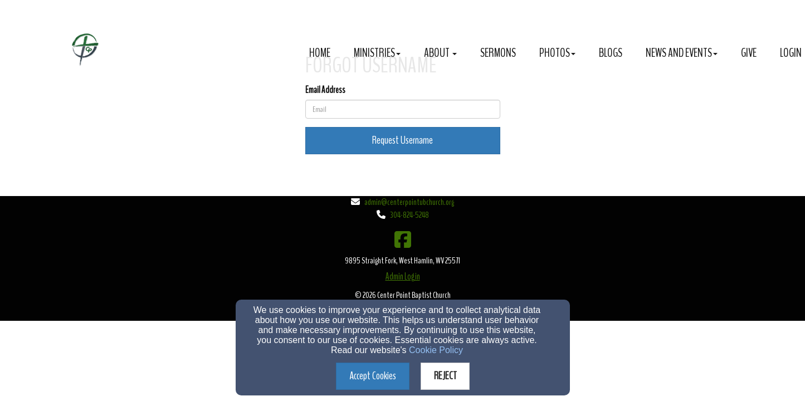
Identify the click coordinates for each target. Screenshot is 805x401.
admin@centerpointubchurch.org (409, 202)
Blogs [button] (610, 53)
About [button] (440, 53)
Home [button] (319, 53)
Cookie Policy (436, 350)
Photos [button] (557, 53)
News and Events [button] (682, 53)
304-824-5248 (409, 215)
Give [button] (749, 53)
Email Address (325, 90)
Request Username (402, 140)
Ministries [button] (377, 53)
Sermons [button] (498, 53)
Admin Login (403, 276)
